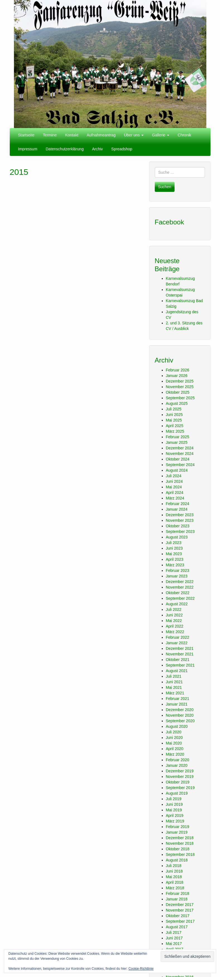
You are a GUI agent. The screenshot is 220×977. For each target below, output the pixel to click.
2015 (19, 172)
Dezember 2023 (180, 515)
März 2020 (175, 754)
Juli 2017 (174, 932)
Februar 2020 (177, 760)
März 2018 (175, 888)
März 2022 (175, 632)
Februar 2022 (177, 637)
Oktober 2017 (178, 916)
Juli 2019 (174, 799)
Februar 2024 (177, 503)
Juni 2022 (174, 615)
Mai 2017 (174, 943)
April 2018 (174, 882)
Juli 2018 (174, 865)
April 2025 (174, 425)
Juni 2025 (174, 414)
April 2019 (174, 815)
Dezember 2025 (180, 381)
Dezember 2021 (180, 648)
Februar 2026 (177, 370)
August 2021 (177, 671)
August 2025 (177, 403)
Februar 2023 (177, 570)
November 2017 (180, 910)
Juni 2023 (174, 548)
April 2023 (174, 559)
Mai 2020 (174, 743)
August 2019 (177, 793)
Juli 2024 (174, 476)
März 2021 (175, 693)
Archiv (97, 149)
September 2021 (180, 665)
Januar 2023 (177, 576)
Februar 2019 (177, 826)
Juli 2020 (174, 732)
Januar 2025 (177, 442)
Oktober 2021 (178, 659)
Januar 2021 (177, 704)
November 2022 (180, 587)
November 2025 (180, 387)
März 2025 (175, 431)
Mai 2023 (174, 554)
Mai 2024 (174, 487)
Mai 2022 (174, 620)
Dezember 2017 (180, 904)
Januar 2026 (177, 375)
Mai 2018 (174, 877)
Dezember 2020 (180, 709)
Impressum (27, 149)
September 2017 (180, 921)
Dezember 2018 (180, 838)
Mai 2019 (174, 810)
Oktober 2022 (178, 593)
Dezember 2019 (180, 771)
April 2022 (174, 626)
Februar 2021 (177, 698)
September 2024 (180, 464)
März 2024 (175, 498)
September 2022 (180, 598)
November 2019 (180, 776)
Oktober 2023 (178, 526)
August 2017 (177, 927)
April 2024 (174, 492)
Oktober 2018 (178, 849)
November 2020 (180, 715)
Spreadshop (121, 149)
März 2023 (175, 565)
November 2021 (180, 654)
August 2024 (177, 470)
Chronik (184, 135)
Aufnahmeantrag (101, 135)
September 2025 (180, 398)
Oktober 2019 (178, 782)
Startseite (26, 135)
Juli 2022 (174, 609)
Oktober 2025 (178, 392)
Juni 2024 (174, 481)
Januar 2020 (177, 765)
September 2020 (180, 721)
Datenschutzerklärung (65, 149)
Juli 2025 (174, 409)
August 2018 (177, 860)
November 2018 (180, 843)
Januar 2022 (177, 643)
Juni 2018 (174, 871)
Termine (50, 135)
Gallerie (160, 135)
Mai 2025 (174, 420)
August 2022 (177, 604)
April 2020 (174, 748)
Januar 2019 (177, 832)
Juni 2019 (174, 804)
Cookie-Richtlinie (141, 969)
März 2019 (175, 821)
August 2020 (177, 726)
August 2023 (177, 537)
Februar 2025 (177, 437)
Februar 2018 (177, 893)
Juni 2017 (174, 938)
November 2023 (180, 520)
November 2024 (180, 453)
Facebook (169, 222)
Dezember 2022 (180, 581)
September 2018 (180, 854)
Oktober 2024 (178, 459)
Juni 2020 (174, 737)
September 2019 (180, 787)
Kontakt (71, 135)
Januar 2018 (177, 899)
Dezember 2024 (180, 448)
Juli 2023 (174, 542)
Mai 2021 (174, 687)
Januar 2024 (177, 509)
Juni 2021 (174, 682)
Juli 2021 (174, 676)
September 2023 (180, 531)
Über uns (134, 135)
